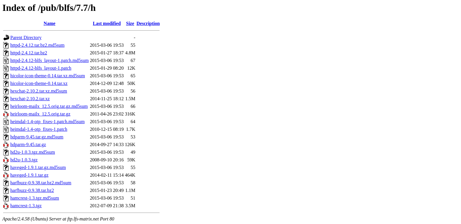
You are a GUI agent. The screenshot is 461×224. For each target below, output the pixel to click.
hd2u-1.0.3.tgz (24, 159)
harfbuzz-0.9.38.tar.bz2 (32, 190)
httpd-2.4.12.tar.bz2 (28, 52)
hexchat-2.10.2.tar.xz (30, 98)
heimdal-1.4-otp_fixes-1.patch (38, 129)
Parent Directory (25, 37)
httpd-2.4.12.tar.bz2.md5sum (37, 45)
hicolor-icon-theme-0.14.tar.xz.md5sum (47, 75)
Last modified (107, 23)
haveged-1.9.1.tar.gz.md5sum (38, 167)
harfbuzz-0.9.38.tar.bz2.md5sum (40, 182)
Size (130, 23)
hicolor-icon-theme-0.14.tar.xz (39, 83)
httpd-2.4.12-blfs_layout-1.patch (40, 68)
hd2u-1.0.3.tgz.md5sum (32, 152)
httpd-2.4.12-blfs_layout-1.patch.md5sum (49, 60)
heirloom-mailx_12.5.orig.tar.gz (40, 113)
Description (148, 23)
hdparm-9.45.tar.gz (28, 144)
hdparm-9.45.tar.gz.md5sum (36, 136)
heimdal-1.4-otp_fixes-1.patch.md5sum (47, 121)
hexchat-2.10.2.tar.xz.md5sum (38, 90)
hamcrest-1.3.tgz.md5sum (34, 197)
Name (49, 23)
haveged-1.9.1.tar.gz (29, 175)
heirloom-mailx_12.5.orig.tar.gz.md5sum (49, 106)
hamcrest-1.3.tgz (26, 205)
